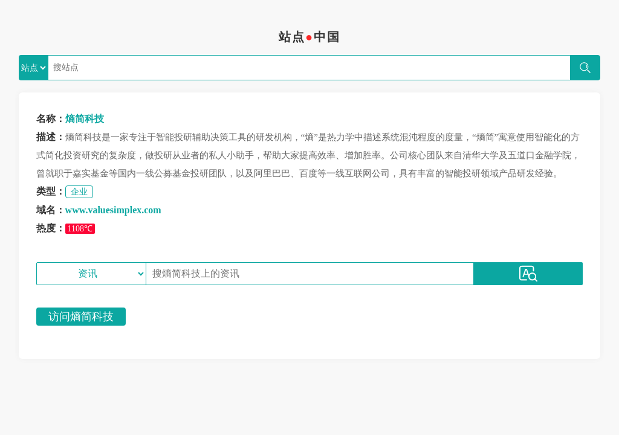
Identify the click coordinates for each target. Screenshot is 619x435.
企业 (79, 191)
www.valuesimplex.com (113, 210)
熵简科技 (84, 119)
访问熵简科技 (81, 317)
